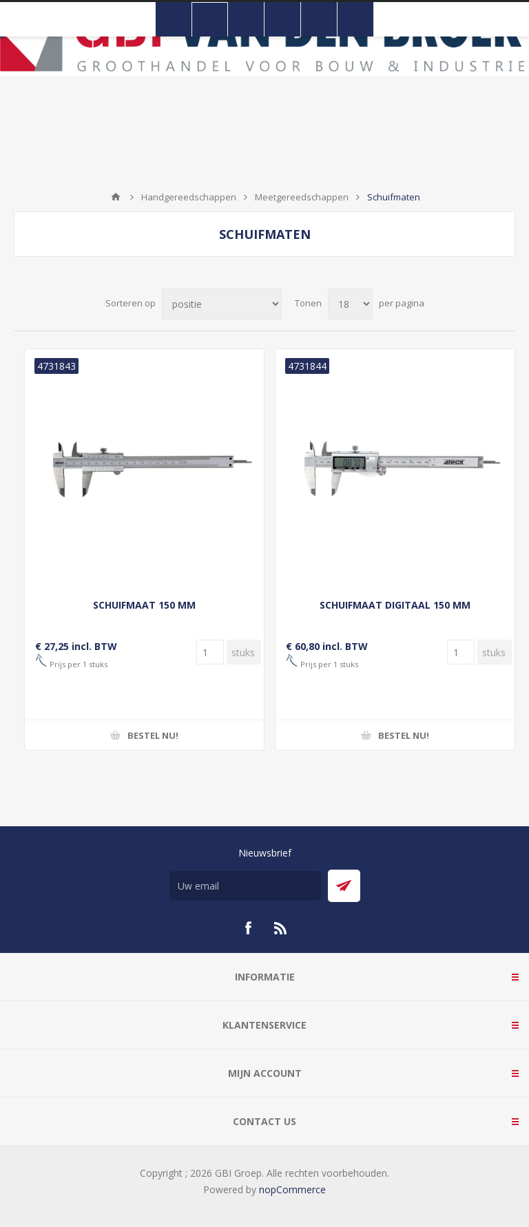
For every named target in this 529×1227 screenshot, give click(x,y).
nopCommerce (292, 1189)
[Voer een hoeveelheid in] (210, 652)
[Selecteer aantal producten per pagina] (350, 304)
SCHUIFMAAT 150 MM (144, 604)
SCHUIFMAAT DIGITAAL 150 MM (395, 604)
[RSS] (281, 928)
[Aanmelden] (245, 886)
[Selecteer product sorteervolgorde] (222, 304)
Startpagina (116, 197)
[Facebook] (248, 928)
